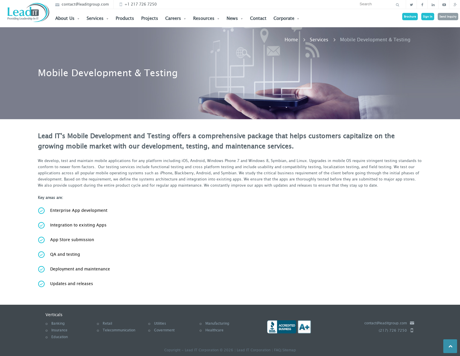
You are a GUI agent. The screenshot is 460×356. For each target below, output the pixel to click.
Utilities (160, 323)
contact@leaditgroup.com (82, 4)
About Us (67, 18)
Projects (149, 18)
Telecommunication (119, 330)
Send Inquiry (447, 16)
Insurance (59, 330)
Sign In (427, 16)
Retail (107, 323)
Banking (58, 323)
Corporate (286, 18)
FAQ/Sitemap (285, 350)
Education (59, 337)
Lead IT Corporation (253, 350)
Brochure (410, 16)
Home (291, 39)
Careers (175, 18)
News (234, 18)
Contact (258, 18)
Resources (206, 18)
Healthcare (214, 330)
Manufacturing (217, 323)
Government (164, 330)
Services (98, 18)
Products (125, 18)
